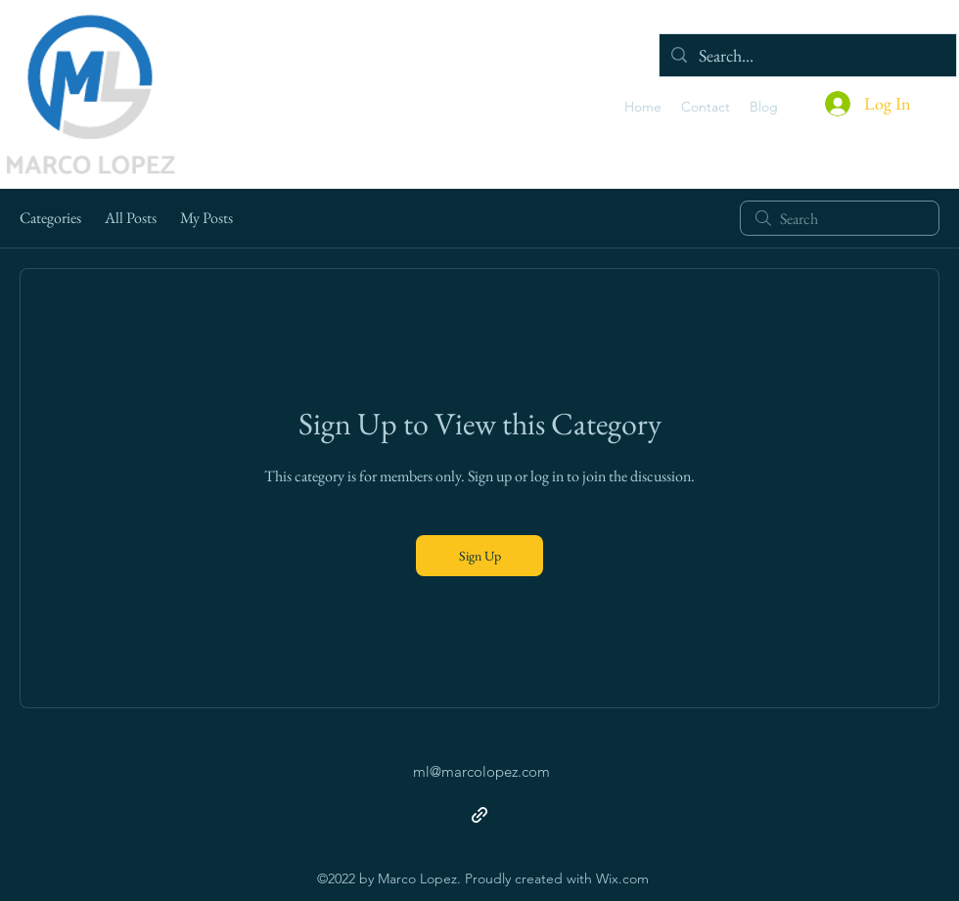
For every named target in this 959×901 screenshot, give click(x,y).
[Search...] (807, 55)
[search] (839, 218)
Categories (50, 217)
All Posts (131, 217)
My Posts (206, 217)
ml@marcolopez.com (481, 771)
